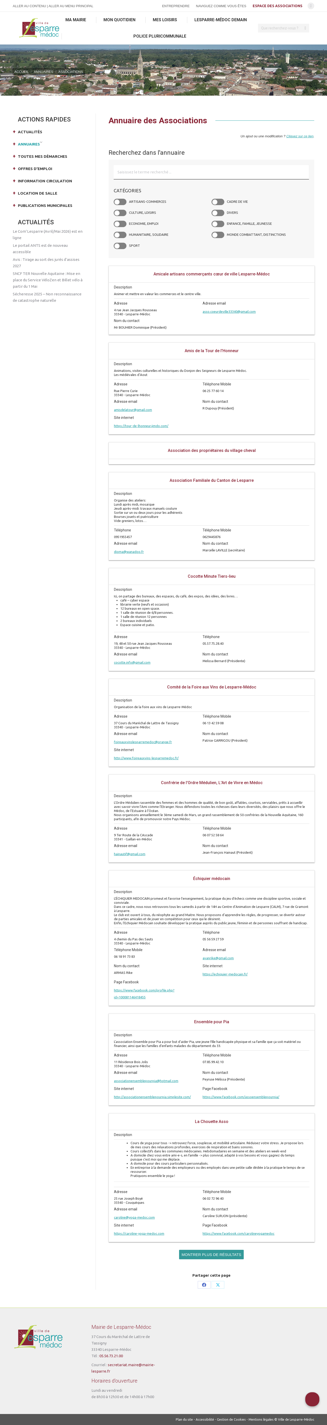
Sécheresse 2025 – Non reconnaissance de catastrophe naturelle (47, 297)
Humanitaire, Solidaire (120, 235)
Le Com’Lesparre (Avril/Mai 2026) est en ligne (48, 234)
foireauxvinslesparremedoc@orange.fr (143, 742)
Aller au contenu (29, 6)
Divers (218, 213)
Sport (120, 246)
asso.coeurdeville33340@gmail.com (229, 311)
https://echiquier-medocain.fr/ (225, 974)
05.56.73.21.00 (111, 1356)
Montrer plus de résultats (211, 1254)
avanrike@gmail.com (218, 958)
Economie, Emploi (120, 224)
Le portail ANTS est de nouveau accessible (40, 248)
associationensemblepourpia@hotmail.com (146, 1081)
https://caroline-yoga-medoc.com (139, 1233)
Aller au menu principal (71, 6)
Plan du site (184, 1419)
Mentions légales (261, 1419)
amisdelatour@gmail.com (133, 409)
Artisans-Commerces (120, 202)
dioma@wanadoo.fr (129, 551)
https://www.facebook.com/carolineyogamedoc (238, 1233)
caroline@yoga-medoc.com (134, 1217)
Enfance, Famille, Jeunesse (218, 224)
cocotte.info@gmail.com (132, 662)
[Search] (283, 28)
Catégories (127, 190)
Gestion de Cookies (231, 1419)
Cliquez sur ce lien (299, 136)
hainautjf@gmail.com (129, 854)
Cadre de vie (218, 202)
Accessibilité (205, 1419)
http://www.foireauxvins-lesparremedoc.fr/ (146, 758)
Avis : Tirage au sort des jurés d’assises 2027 (46, 262)
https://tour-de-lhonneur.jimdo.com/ (141, 426)
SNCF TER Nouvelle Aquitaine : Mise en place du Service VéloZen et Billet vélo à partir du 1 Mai (48, 279)
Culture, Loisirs (120, 213)
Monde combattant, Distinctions (218, 235)
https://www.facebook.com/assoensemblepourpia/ (241, 1097)
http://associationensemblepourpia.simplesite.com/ (152, 1097)
